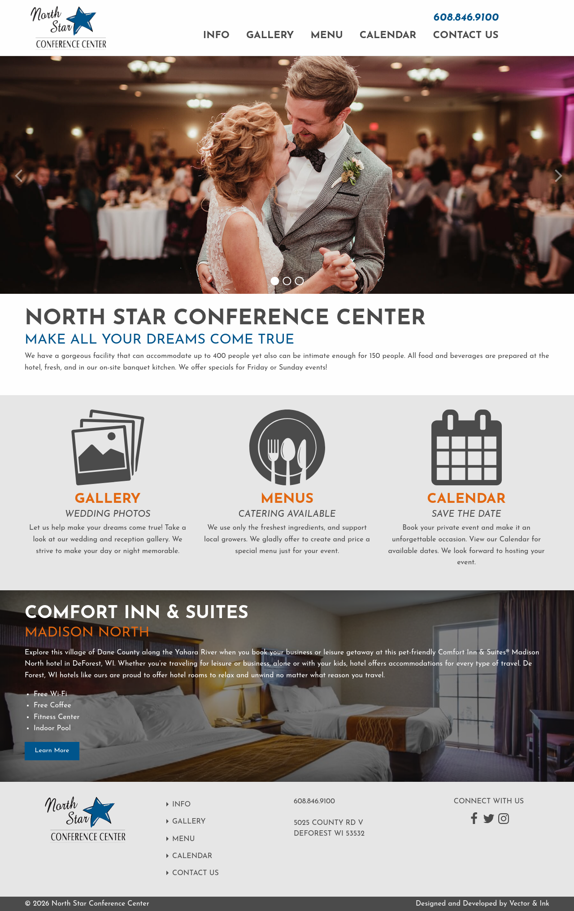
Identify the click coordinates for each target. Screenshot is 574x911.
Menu (327, 36)
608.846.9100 (466, 18)
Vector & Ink (529, 903)
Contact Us (465, 36)
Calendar (388, 36)
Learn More (52, 750)
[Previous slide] (17, 175)
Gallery (270, 36)
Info (216, 36)
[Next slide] (557, 175)
